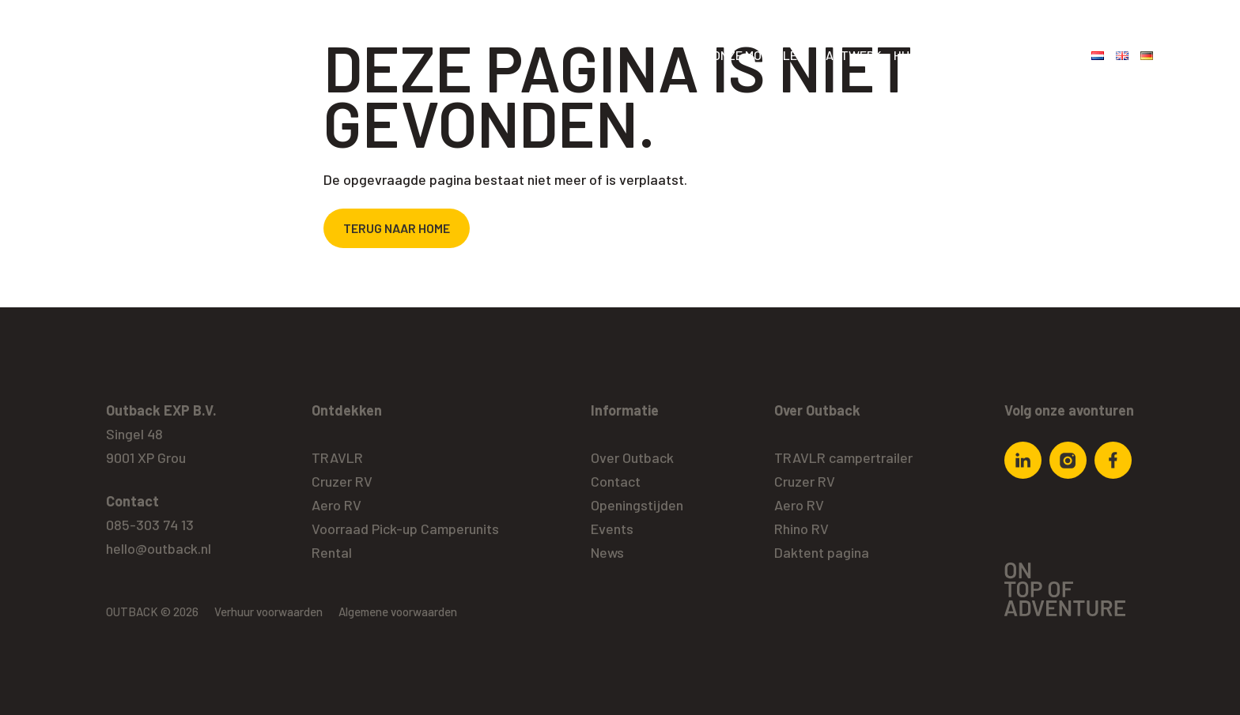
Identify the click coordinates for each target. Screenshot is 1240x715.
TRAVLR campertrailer (843, 457)
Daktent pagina (821, 552)
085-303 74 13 (150, 524)
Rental (332, 552)
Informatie (625, 410)
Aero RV (336, 505)
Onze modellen (759, 54)
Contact (616, 481)
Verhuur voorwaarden (268, 611)
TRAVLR (337, 457)
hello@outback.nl (158, 548)
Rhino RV (801, 528)
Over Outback (1035, 54)
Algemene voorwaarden (397, 611)
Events (612, 528)
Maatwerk (849, 54)
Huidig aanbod (937, 54)
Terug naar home (396, 227)
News (607, 552)
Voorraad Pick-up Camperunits (405, 528)
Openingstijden (637, 505)
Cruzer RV (342, 481)
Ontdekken (347, 410)
